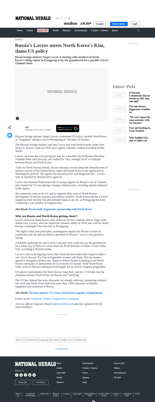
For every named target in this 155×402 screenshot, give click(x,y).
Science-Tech (119, 363)
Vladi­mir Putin (80, 340)
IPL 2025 (117, 378)
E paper (100, 24)
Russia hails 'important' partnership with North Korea (60, 209)
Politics (117, 368)
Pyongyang (43, 340)
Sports (85, 373)
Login (135, 24)
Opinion (85, 378)
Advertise (44, 393)
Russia (18, 340)
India (84, 382)
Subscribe (22, 382)
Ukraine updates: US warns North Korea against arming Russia (66, 292)
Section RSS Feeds (103, 394)
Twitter (47, 298)
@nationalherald (63, 303)
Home (59, 363)
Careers (66, 393)
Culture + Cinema (89, 368)
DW (27, 127)
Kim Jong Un (54, 340)
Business (60, 382)
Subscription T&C (89, 394)
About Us (18, 394)
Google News (59, 298)
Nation (59, 368)
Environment (87, 363)
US (24, 340)
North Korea (32, 340)
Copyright (77, 393)
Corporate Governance (30, 394)
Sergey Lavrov (67, 340)
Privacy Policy (56, 394)
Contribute (40, 382)
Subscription (119, 24)
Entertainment (120, 373)
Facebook (36, 298)
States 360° (61, 373)
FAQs (137, 393)
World (19, 40)
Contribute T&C (127, 394)
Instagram (73, 298)
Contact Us (116, 394)
